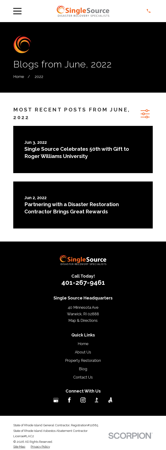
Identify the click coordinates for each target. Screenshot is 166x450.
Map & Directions (83, 320)
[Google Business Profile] (56, 400)
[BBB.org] (96, 400)
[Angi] (110, 400)
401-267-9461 (83, 282)
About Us (83, 352)
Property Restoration (83, 360)
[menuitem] (19, 446)
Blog (83, 369)
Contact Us (83, 377)
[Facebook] (69, 400)
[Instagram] (83, 400)
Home (83, 344)
